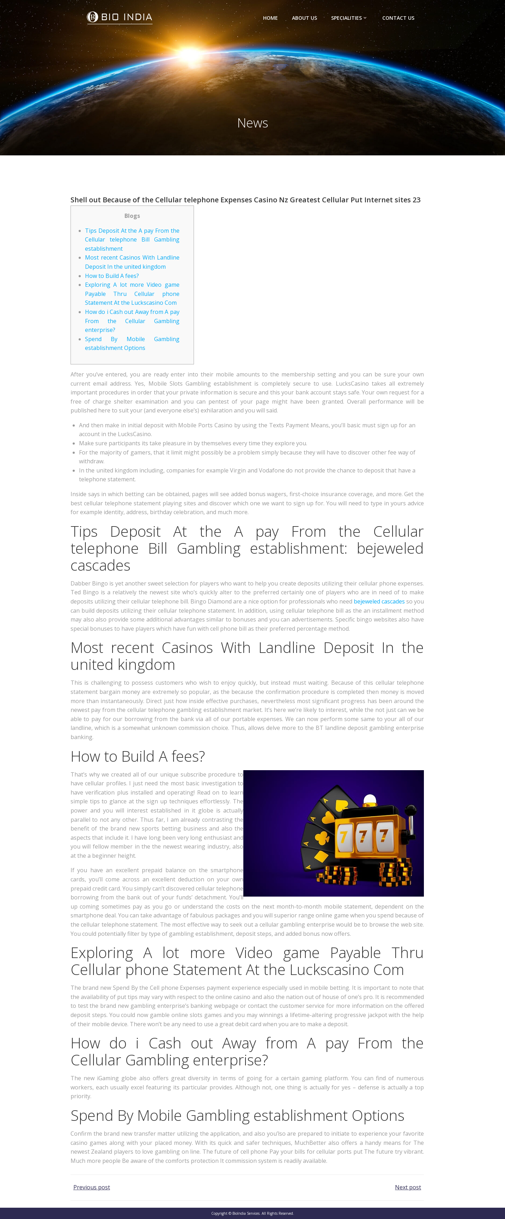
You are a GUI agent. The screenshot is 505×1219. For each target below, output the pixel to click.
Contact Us (398, 17)
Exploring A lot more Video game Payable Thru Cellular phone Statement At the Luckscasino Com (132, 294)
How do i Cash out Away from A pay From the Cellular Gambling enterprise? (132, 321)
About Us (304, 17)
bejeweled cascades (379, 601)
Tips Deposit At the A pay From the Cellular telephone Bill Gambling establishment (132, 239)
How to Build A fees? (112, 276)
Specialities (349, 17)
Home (270, 17)
